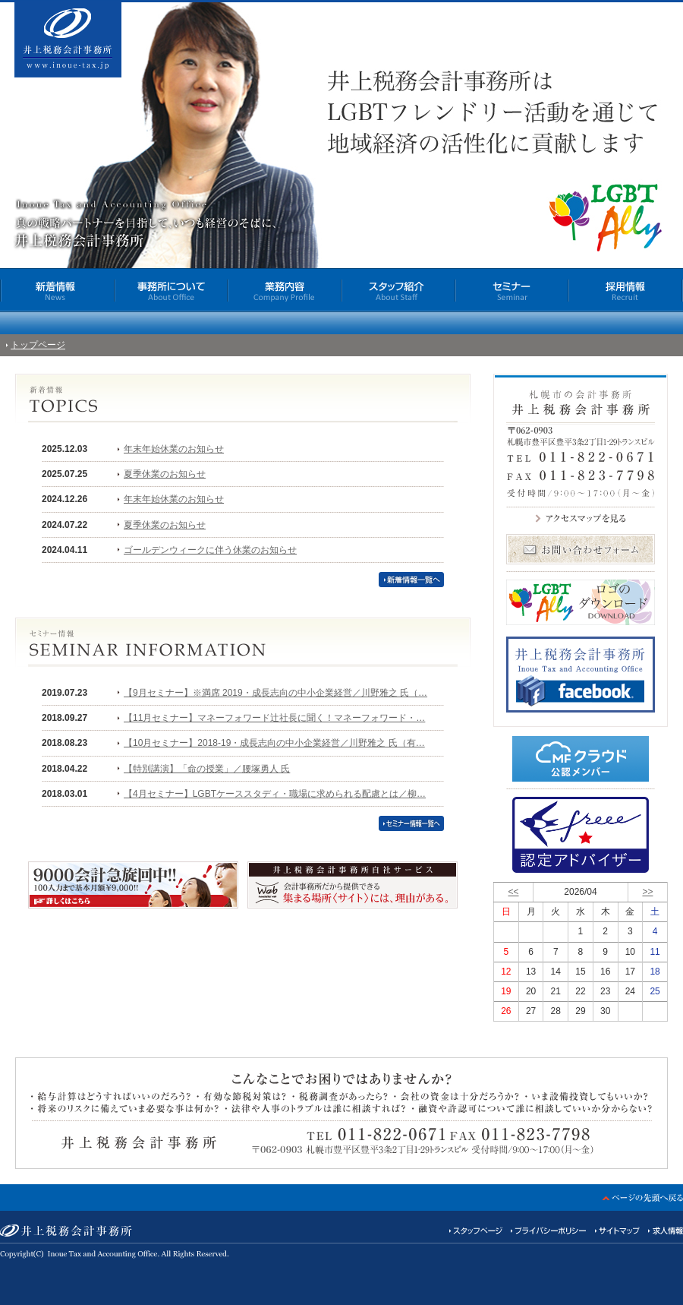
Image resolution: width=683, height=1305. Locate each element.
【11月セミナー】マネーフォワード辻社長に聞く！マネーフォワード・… (274, 718)
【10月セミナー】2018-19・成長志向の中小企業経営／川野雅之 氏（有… (274, 743)
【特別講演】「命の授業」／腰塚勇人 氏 (207, 768)
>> (647, 891)
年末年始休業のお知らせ (174, 449)
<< (513, 891)
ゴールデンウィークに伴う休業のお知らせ (210, 550)
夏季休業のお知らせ (165, 474)
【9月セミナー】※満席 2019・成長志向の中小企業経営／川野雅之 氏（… (275, 692)
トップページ (38, 345)
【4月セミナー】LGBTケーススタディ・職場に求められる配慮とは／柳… (275, 793)
